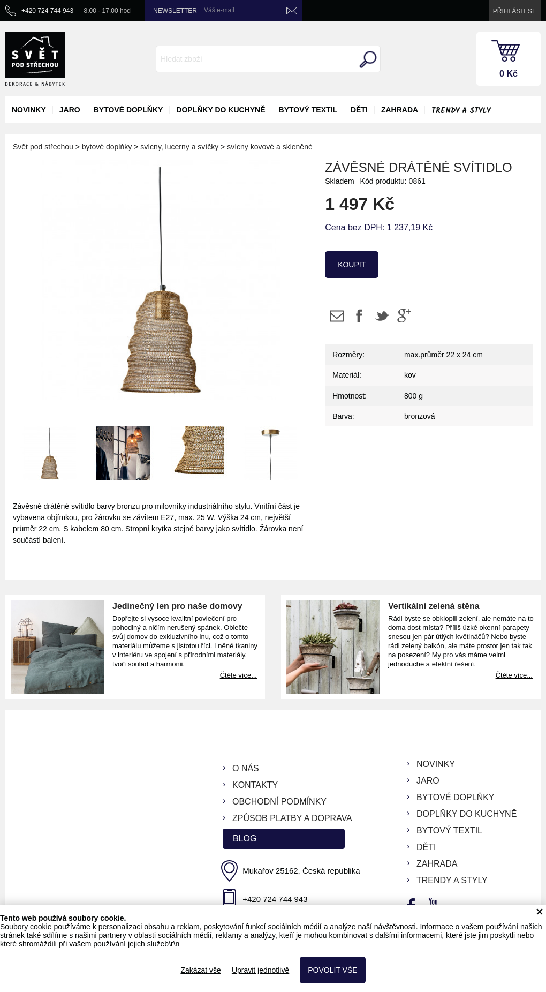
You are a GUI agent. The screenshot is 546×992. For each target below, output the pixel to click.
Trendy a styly (460, 111)
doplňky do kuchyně (220, 110)
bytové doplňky (128, 110)
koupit (352, 264)
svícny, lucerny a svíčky (179, 146)
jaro (69, 110)
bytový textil (308, 110)
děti (359, 110)
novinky (29, 110)
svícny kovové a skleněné (270, 146)
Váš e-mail (219, 10)
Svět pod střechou (43, 146)
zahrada (399, 110)
